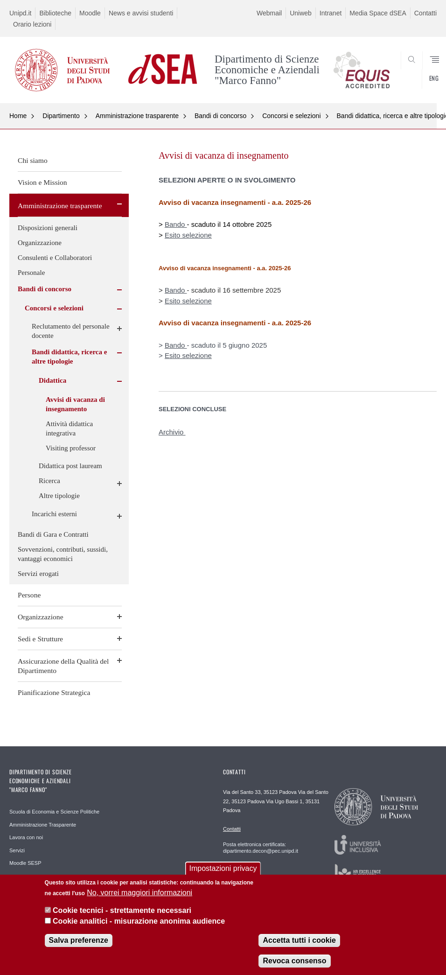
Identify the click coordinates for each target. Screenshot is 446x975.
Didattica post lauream (70, 466)
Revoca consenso (294, 962)
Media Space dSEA (377, 13)
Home (18, 115)
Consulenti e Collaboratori (55, 257)
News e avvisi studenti (141, 13)
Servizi (17, 850)
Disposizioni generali (47, 227)
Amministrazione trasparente (137, 115)
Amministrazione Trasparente (42, 825)
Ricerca (49, 480)
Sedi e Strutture (40, 639)
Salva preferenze (78, 941)
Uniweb (301, 13)
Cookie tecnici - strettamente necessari (122, 911)
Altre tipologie (59, 495)
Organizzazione (40, 242)
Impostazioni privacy (223, 870)
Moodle (90, 13)
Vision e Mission (42, 182)
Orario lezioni (32, 24)
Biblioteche (55, 13)
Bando (176, 224)
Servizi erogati (38, 573)
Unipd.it (20, 13)
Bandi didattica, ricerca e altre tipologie (69, 356)
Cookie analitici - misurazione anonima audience (139, 922)
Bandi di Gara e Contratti (53, 534)
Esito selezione (188, 235)
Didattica (52, 380)
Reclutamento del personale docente (71, 331)
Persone (29, 595)
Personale (31, 272)
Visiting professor (71, 448)
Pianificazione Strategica (54, 692)
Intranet (330, 13)
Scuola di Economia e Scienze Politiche (54, 811)
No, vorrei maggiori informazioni (139, 894)
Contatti (425, 13)
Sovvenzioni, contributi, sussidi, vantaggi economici (63, 554)
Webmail (269, 13)
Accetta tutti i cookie (299, 941)
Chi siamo (33, 160)
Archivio (172, 432)
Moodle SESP (25, 863)
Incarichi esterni (54, 514)
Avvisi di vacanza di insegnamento (75, 404)
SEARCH (407, 80)
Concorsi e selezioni (291, 115)
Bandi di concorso (220, 115)
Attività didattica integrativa (69, 428)
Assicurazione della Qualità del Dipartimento (63, 665)
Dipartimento (60, 115)
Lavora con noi (26, 837)
